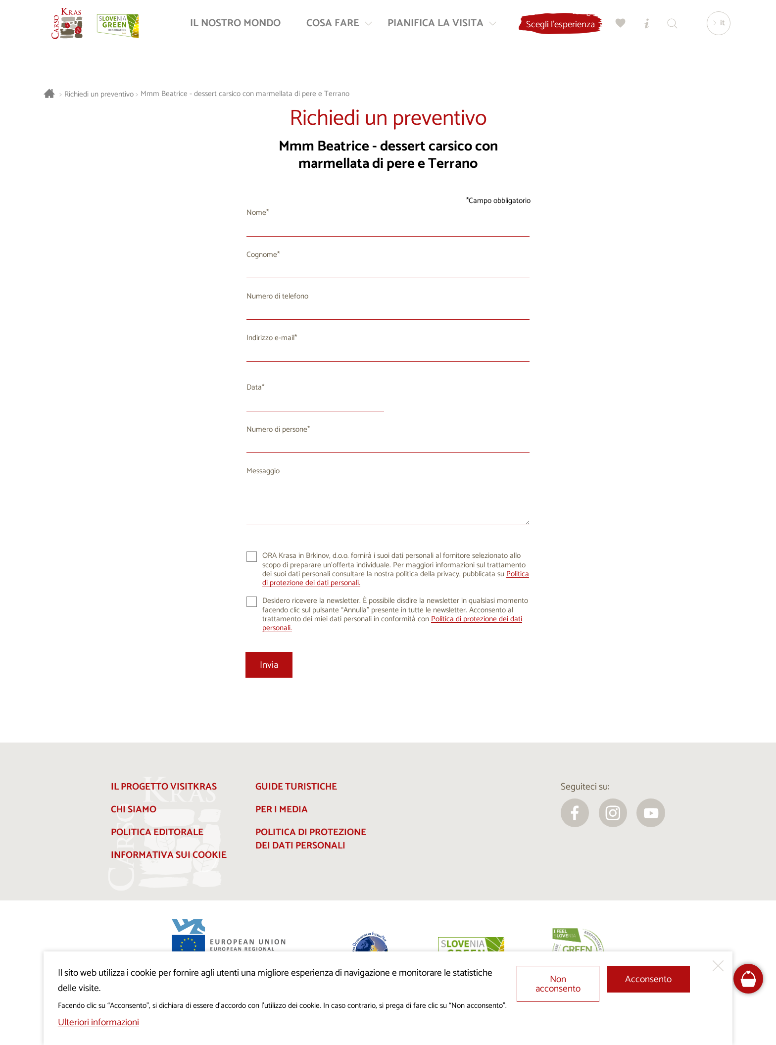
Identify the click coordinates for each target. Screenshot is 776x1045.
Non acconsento (558, 984)
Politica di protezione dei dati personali (310, 839)
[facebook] (575, 812)
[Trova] (668, 27)
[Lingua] (715, 28)
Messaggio (263, 471)
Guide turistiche (296, 787)
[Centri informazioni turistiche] (642, 27)
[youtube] (650, 812)
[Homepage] (71, 28)
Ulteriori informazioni (98, 1022)
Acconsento (648, 979)
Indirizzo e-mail (270, 338)
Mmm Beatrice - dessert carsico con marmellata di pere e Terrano (245, 94)
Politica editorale (157, 832)
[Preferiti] (617, 27)
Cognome (261, 255)
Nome (256, 212)
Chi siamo (133, 809)
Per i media (281, 809)
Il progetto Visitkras (164, 787)
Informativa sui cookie (169, 855)
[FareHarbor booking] (748, 979)
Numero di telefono (277, 296)
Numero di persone (276, 429)
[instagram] (613, 812)
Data (254, 387)
